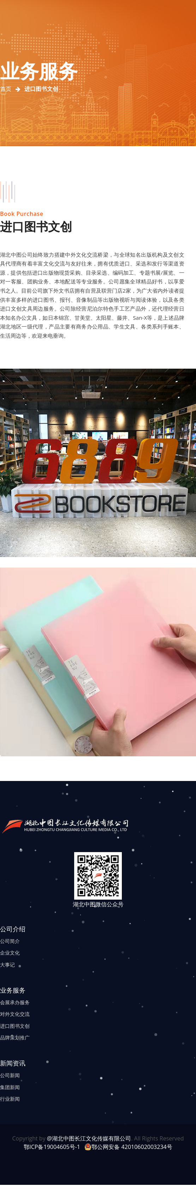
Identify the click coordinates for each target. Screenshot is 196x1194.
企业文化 (10, 952)
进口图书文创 (15, 1026)
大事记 (7, 964)
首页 (5, 89)
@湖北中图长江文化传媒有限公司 (89, 1138)
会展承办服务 (15, 1002)
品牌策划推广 (15, 1037)
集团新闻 (10, 1087)
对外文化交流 (15, 1014)
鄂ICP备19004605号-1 (52, 1147)
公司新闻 (10, 1075)
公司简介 (10, 941)
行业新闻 (10, 1098)
